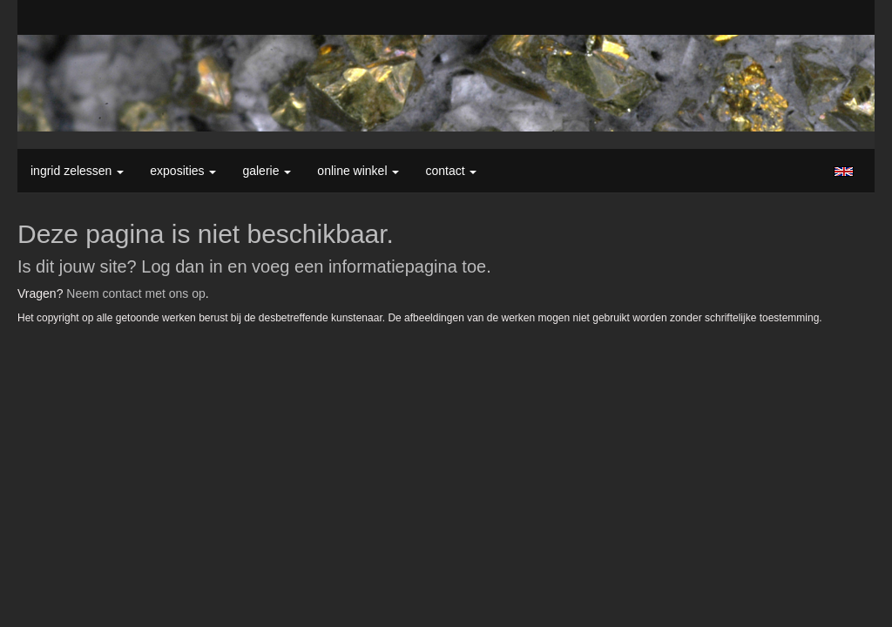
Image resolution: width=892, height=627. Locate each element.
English (844, 171)
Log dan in (181, 266)
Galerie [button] (266, 171)
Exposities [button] (183, 171)
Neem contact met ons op (136, 293)
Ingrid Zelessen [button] (77, 171)
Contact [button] (450, 171)
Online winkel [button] (358, 171)
